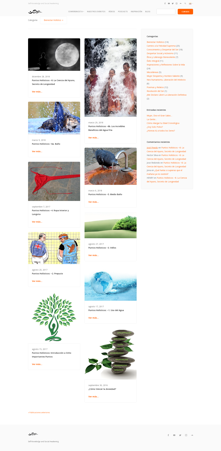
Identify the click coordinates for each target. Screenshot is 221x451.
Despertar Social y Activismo (160, 53)
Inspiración (136, 11)
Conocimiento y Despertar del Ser (162, 49)
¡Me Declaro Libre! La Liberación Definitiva (166, 94)
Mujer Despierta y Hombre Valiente (163, 76)
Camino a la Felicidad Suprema (161, 45)
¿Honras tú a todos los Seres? (161, 130)
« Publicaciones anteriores (39, 412)
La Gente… (152, 119)
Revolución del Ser (155, 91)
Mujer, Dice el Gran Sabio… (159, 115)
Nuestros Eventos (96, 11)
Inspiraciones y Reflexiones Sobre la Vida (166, 64)
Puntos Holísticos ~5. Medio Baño (105, 194)
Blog (147, 11)
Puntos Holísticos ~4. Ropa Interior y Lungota (50, 212)
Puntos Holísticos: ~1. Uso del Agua (106, 310)
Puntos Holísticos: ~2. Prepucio (47, 273)
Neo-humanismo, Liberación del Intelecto (166, 79)
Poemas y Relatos (155, 87)
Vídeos (112, 11)
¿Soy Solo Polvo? (155, 126)
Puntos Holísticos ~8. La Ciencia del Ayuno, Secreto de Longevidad (53, 82)
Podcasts (123, 11)
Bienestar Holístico (155, 42)
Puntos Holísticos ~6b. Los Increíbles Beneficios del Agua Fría (106, 128)
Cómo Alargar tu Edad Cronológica (163, 123)
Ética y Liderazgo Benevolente (161, 57)
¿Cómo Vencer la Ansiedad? (102, 389)
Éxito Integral (153, 60)
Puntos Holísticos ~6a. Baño (46, 143)
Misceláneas (152, 72)
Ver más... (37, 91)
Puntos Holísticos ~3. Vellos (102, 247)
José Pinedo (152, 147)
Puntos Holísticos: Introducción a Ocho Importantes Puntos (51, 354)
